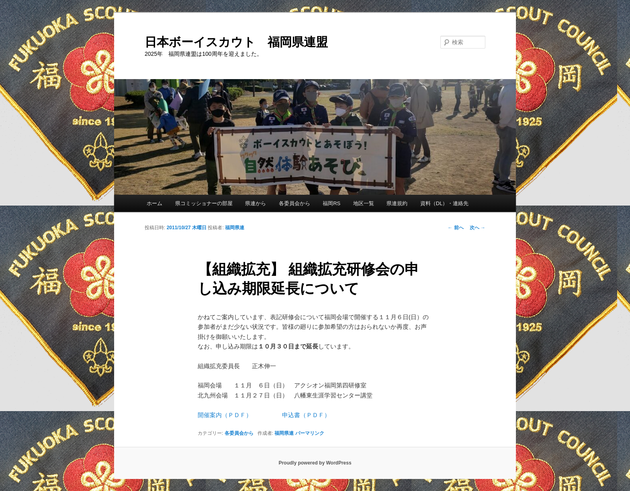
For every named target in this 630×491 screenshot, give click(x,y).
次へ (477, 227)
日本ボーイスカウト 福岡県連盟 (236, 42)
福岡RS (331, 203)
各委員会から (294, 203)
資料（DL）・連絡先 (444, 203)
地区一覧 (363, 203)
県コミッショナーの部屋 (204, 203)
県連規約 (397, 203)
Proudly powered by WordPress (314, 463)
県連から (255, 203)
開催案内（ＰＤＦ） (225, 415)
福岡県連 (234, 227)
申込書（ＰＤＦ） (306, 415)
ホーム (154, 203)
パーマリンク (309, 433)
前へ (455, 227)
